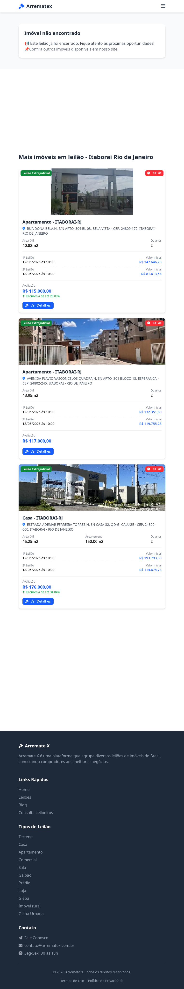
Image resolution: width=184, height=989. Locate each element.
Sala (22, 867)
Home (24, 789)
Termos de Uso (72, 980)
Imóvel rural (30, 906)
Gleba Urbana (31, 913)
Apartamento (31, 852)
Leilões (25, 797)
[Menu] (163, 6)
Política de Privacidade (105, 980)
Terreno (26, 836)
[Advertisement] (92, 117)
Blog (23, 805)
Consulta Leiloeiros (36, 812)
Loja (22, 890)
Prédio (24, 883)
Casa (23, 844)
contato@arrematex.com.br (49, 945)
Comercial (28, 859)
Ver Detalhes (38, 305)
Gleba (24, 898)
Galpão (25, 875)
